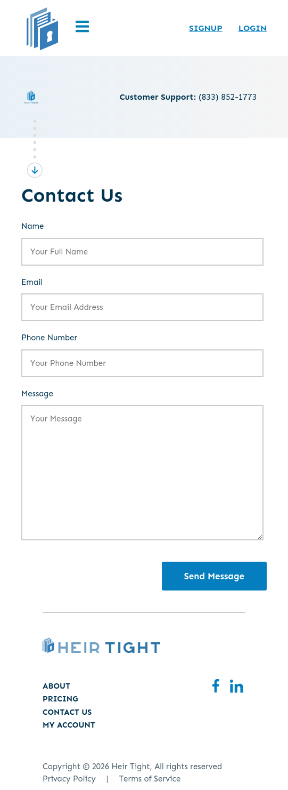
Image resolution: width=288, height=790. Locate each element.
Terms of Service (149, 779)
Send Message (214, 576)
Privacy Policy (69, 779)
